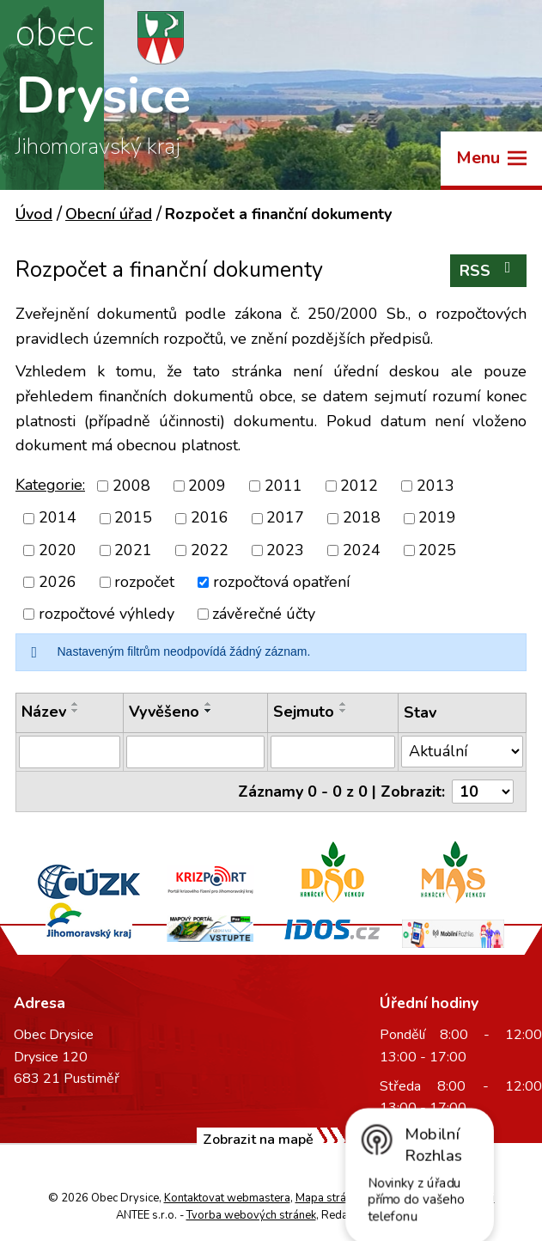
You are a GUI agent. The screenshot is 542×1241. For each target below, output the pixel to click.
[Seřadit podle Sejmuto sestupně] (343, 710)
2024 (362, 550)
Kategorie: (50, 484)
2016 (209, 518)
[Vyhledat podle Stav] (462, 751)
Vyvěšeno (164, 711)
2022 (209, 550)
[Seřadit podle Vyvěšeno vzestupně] (208, 703)
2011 (283, 485)
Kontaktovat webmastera (227, 1198)
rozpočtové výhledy (106, 613)
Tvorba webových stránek (251, 1215)
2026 (57, 582)
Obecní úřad (108, 214)
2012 (359, 485)
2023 (285, 550)
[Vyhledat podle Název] (69, 752)
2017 (285, 518)
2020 (57, 550)
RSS (489, 270)
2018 (362, 518)
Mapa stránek (329, 1198)
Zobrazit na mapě (258, 1139)
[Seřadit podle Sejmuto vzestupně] (343, 703)
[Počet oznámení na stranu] (483, 791)
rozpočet (144, 582)
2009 (207, 485)
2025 (437, 550)
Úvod (33, 214)
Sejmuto (303, 711)
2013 (435, 485)
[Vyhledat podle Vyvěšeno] (195, 752)
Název (43, 711)
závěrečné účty (263, 613)
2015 (133, 518)
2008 (131, 485)
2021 (133, 550)
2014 (57, 518)
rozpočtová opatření (281, 582)
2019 (437, 518)
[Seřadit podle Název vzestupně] (75, 703)
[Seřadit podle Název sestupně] (75, 710)
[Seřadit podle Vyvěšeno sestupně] (208, 710)
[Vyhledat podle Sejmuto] (333, 752)
